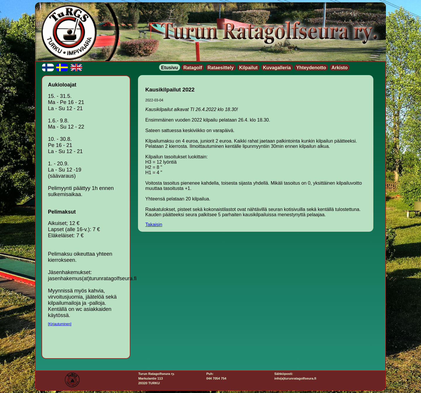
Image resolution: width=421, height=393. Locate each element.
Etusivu (169, 67)
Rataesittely (221, 67)
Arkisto (340, 67)
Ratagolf (192, 67)
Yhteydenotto (311, 67)
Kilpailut (248, 67)
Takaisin (153, 224)
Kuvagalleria (277, 67)
